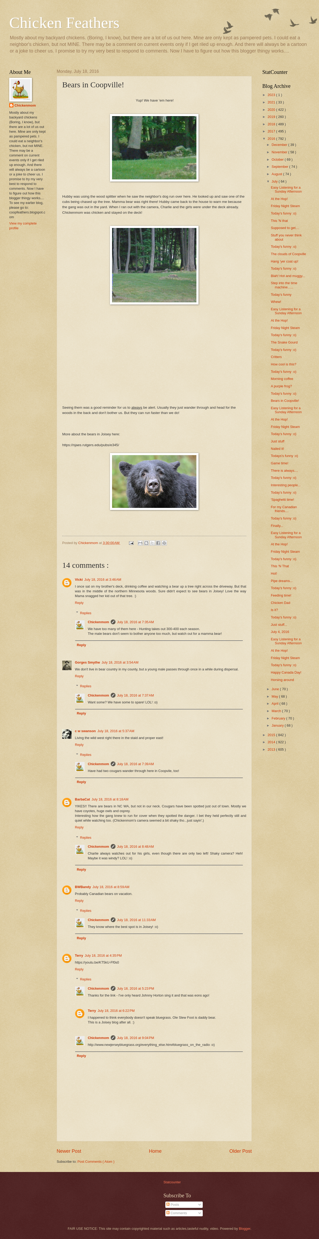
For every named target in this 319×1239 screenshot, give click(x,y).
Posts (172, 1205)
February (279, 718)
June (276, 689)
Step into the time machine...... (284, 285)
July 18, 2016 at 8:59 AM (111, 887)
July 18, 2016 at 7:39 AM (135, 764)
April (275, 704)
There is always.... (284, 471)
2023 (272, 95)
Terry (79, 955)
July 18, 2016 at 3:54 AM (119, 662)
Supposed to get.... (285, 228)
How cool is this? (283, 364)
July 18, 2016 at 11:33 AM (136, 920)
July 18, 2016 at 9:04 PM (135, 1038)
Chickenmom (98, 622)
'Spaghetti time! (282, 500)
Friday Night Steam (285, 206)
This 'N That (280, 566)
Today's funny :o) (283, 213)
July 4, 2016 (280, 632)
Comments (176, 1213)
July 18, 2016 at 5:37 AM (115, 731)
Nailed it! (277, 449)
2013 (272, 749)
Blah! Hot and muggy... (288, 276)
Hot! (274, 573)
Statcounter (172, 1182)
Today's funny (281, 295)
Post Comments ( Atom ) (96, 1162)
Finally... (277, 526)
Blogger (244, 1229)
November (280, 152)
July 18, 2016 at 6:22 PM (116, 1011)
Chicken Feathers (64, 22)
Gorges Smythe (87, 662)
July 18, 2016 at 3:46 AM (102, 580)
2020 (272, 110)
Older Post (240, 1151)
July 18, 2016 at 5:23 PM (135, 988)
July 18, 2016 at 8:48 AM (135, 847)
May (275, 696)
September (280, 167)
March (277, 711)
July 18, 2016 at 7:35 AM (135, 622)
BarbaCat (82, 799)
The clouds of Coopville (288, 254)
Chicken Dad (280, 603)
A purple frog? (281, 386)
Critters (276, 357)
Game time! (279, 463)
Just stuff (277, 441)
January (278, 725)
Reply (79, 603)
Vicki (79, 580)
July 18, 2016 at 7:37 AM (135, 695)
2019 (272, 117)
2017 (272, 131)
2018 (272, 124)
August (277, 174)
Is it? (274, 610)
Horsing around (282, 680)
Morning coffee (282, 379)
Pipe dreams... (282, 581)
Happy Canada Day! (286, 672)
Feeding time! (281, 595)
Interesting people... (286, 485)
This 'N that (279, 221)
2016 (272, 139)
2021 (272, 102)
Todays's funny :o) (284, 456)
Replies (85, 613)
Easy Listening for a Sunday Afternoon (286, 189)
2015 (272, 735)
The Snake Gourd (284, 342)
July (275, 181)
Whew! (276, 302)
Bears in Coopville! (285, 401)
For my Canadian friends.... (284, 509)
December (280, 145)
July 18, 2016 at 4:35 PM (103, 955)
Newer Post (69, 1151)
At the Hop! (279, 199)
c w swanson (85, 731)
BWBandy (83, 887)
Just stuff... (279, 625)
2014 (272, 742)
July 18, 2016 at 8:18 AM (109, 799)
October (278, 159)
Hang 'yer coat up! (284, 261)
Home (155, 1151)
